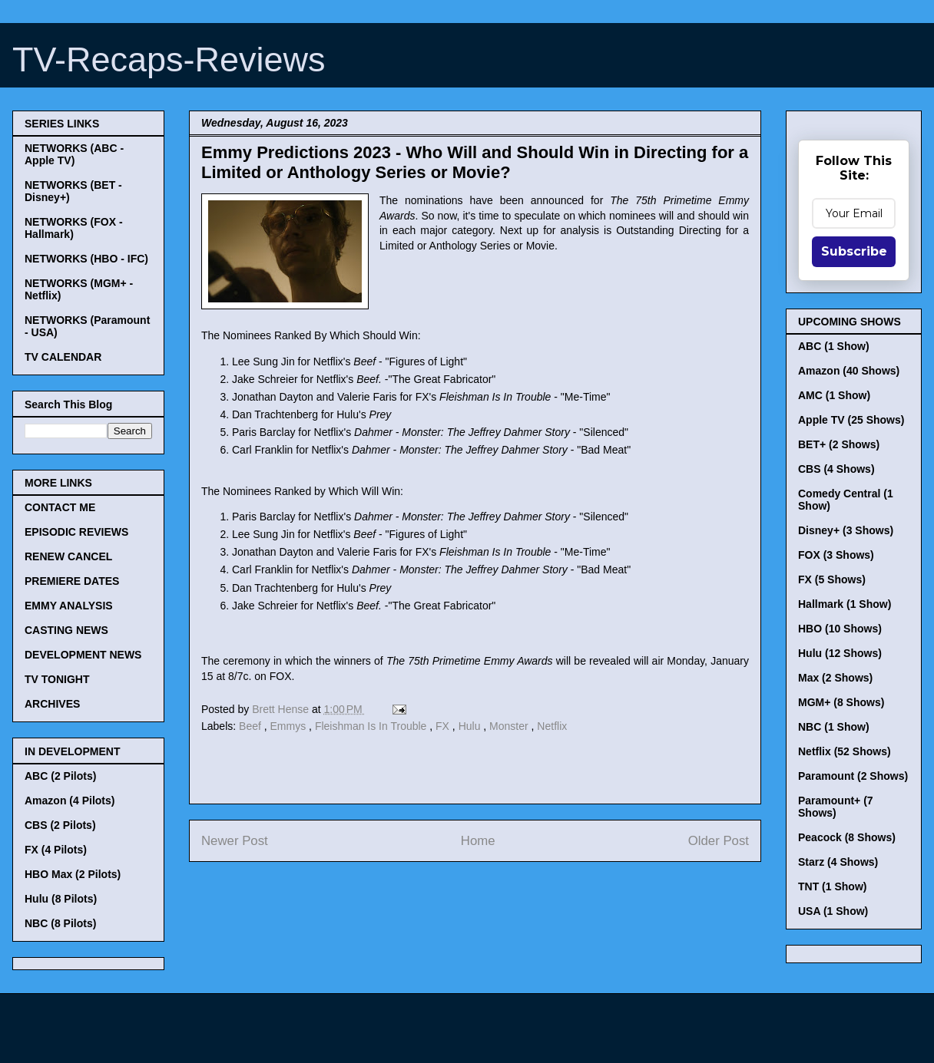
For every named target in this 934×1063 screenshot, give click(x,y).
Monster (510, 726)
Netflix (552, 726)
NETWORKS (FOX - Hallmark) (74, 228)
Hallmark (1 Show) (844, 604)
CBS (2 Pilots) (60, 825)
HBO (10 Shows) (840, 628)
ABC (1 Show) (833, 346)
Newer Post (234, 841)
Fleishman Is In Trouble (372, 726)
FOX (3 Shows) (836, 555)
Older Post (718, 841)
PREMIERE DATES (72, 581)
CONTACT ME (60, 507)
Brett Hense (282, 709)
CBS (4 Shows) (836, 469)
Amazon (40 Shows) (848, 371)
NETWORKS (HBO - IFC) (86, 259)
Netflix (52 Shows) (844, 751)
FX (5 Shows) (832, 579)
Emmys (290, 726)
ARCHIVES (52, 704)
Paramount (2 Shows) (853, 776)
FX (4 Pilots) (56, 849)
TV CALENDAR (63, 357)
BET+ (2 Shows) (838, 444)
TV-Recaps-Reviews (169, 59)
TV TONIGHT (57, 679)
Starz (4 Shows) (838, 862)
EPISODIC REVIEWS (76, 532)
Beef (251, 726)
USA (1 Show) (833, 911)
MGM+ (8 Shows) (841, 702)
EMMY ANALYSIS (69, 605)
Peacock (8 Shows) (847, 837)
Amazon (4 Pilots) (69, 800)
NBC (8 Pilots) (60, 923)
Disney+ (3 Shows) (845, 530)
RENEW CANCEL (68, 556)
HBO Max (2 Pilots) (73, 874)
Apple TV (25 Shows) (851, 420)
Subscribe (854, 251)
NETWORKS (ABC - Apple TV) (74, 154)
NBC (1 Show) (833, 727)
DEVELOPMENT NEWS (83, 655)
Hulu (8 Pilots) (61, 899)
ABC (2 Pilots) (60, 776)
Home (478, 841)
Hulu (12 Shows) (840, 653)
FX (444, 726)
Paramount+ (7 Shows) (835, 806)
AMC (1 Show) (834, 395)
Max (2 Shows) (835, 678)
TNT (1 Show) (832, 886)
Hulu (471, 726)
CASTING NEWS (66, 630)
